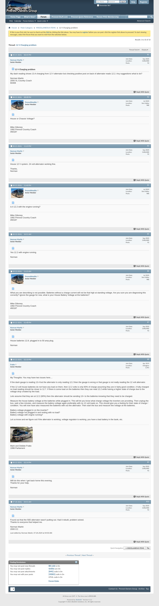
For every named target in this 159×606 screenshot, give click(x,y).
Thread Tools (133, 50)
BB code (52, 566)
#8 (148, 359)
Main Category (26, 28)
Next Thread (87, 555)
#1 (148, 55)
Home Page (15, 17)
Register (143, 2)
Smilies (52, 569)
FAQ (11, 21)
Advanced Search (143, 21)
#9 (148, 462)
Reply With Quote (141, 92)
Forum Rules (54, 581)
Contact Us (113, 589)
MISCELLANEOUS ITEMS (46, 28)
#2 (148, 97)
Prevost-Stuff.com (60, 17)
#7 (148, 322)
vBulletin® (79, 600)
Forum (43, 17)
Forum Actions (28, 21)
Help (133, 2)
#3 (148, 146)
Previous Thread (73, 555)
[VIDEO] (52, 574)
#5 (148, 234)
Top (148, 548)
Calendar (17, 21)
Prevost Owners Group (128, 589)
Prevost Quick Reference (82, 17)
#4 (148, 185)
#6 (148, 271)
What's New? (29, 17)
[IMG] (51, 571)
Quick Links (41, 21)
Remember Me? (104, 5)
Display (144, 50)
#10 (147, 502)
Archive (142, 589)
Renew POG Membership (108, 17)
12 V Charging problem (26, 45)
